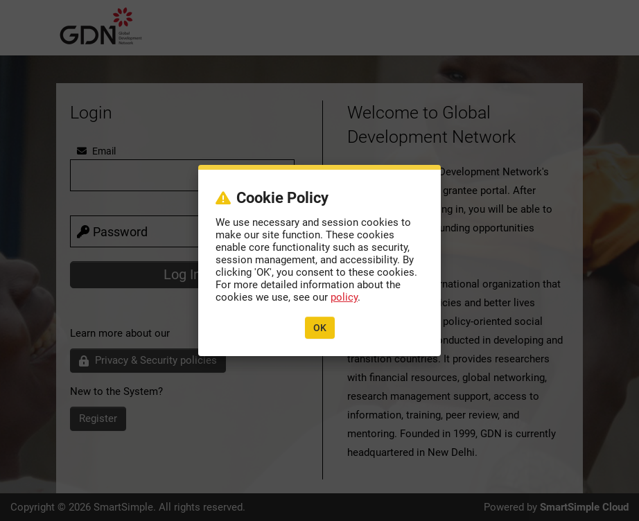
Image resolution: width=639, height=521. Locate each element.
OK (319, 327)
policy (344, 297)
